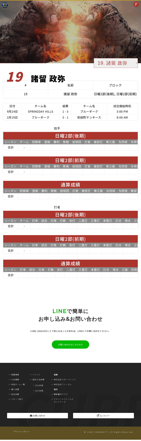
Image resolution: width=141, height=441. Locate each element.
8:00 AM (122, 117)
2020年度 (39, 385)
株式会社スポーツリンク (65, 379)
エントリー (105, 415)
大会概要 (15, 379)
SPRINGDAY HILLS (40, 111)
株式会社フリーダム (63, 384)
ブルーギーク (89, 111)
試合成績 (15, 394)
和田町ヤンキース (89, 117)
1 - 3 (65, 111)
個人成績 (15, 389)
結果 (65, 106)
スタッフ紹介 (17, 399)
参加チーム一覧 (18, 384)
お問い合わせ (39, 415)
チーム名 (40, 106)
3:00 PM (122, 111)
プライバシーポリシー (21, 431)
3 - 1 (65, 117)
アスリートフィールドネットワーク (64, 400)
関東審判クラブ (61, 394)
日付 (12, 106)
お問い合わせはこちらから (70, 344)
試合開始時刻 (122, 106)
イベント (36, 374)
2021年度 (39, 390)
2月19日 (12, 117)
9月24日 (12, 111)
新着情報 (15, 374)
